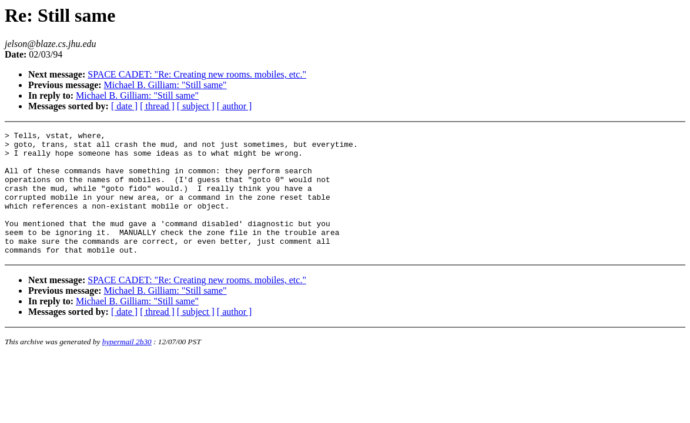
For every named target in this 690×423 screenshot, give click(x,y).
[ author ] (234, 106)
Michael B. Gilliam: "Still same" (165, 85)
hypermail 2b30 (127, 366)
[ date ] (124, 106)
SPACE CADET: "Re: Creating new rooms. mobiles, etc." (197, 74)
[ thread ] (157, 106)
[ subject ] (196, 106)
